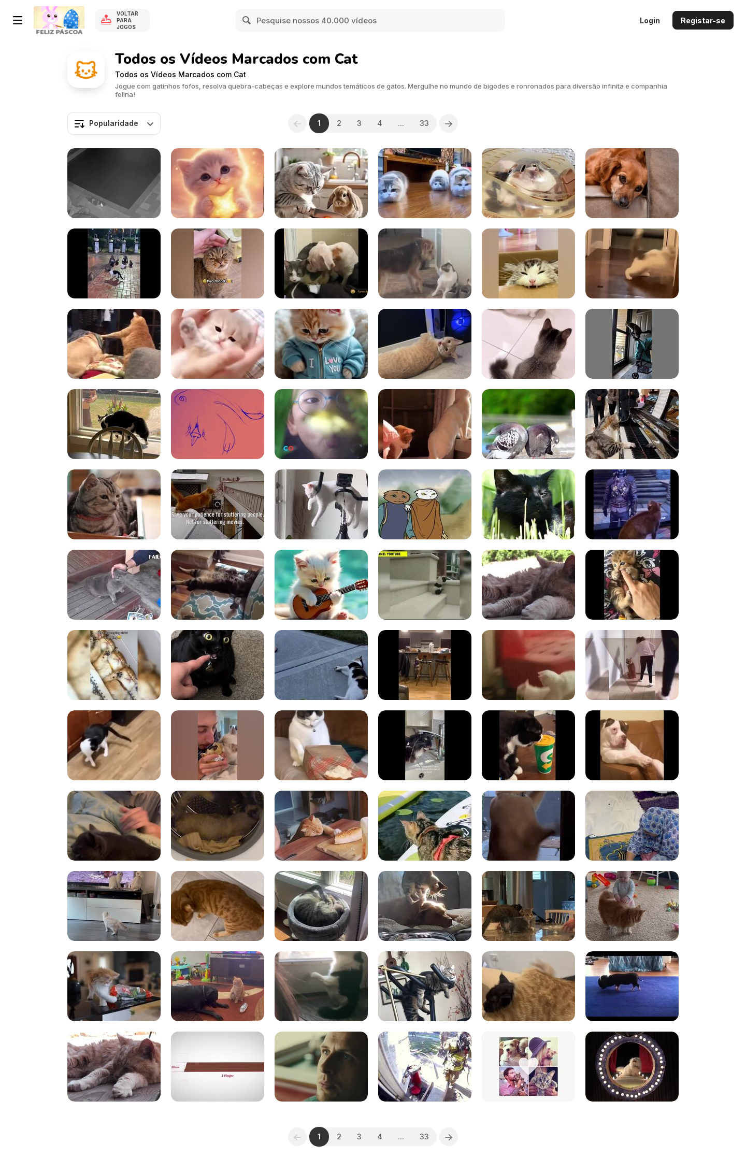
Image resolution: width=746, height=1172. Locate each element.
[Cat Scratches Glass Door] (528, 826)
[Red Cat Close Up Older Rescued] (528, 585)
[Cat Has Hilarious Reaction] (217, 665)
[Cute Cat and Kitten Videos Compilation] (114, 665)
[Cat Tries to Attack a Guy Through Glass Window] (114, 424)
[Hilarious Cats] (424, 183)
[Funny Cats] (632, 263)
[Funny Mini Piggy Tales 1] (632, 986)
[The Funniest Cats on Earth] (632, 504)
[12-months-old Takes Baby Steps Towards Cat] (632, 906)
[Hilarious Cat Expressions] (424, 665)
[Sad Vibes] (321, 585)
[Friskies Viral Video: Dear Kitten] (114, 504)
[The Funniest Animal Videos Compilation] (321, 745)
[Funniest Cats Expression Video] (528, 745)
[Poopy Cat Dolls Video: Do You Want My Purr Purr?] (632, 1067)
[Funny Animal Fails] (528, 424)
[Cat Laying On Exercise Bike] (424, 986)
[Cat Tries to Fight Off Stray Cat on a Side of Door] (321, 986)
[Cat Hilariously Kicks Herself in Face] (321, 906)
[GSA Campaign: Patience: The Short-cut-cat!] (217, 504)
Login (650, 20)
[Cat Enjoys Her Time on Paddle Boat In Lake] (424, 826)
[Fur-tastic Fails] (632, 344)
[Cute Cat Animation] (217, 183)
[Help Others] (321, 183)
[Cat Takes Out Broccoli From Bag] (114, 986)
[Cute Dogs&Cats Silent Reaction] (632, 183)
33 (424, 123)
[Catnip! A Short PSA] (217, 424)
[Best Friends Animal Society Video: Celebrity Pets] (528, 1067)
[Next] (448, 123)
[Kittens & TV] (114, 906)
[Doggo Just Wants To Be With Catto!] (424, 263)
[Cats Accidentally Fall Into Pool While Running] (114, 183)
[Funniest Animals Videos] (217, 263)
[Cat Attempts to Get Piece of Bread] (321, 826)
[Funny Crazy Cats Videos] (528, 665)
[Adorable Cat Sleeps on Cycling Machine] (321, 504)
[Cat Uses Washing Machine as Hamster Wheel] (217, 826)
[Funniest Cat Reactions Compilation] (217, 745)
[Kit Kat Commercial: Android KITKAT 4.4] (217, 1067)
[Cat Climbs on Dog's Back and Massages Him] (424, 906)
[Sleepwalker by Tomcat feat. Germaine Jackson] (424, 504)
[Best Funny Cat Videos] (632, 585)
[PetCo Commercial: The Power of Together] (321, 424)
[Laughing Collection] (424, 585)
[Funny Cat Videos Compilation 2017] (114, 585)
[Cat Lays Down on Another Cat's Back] (528, 986)
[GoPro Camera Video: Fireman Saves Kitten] (424, 1067)
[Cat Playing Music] (632, 424)
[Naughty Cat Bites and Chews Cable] (424, 344)
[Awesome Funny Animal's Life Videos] (632, 745)
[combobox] (114, 123)
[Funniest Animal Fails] (632, 665)
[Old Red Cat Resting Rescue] (114, 1067)
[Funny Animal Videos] (424, 424)
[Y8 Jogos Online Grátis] (59, 20)
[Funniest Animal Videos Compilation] (114, 263)
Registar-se (703, 20)
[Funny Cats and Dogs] (321, 665)
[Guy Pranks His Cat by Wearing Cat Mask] (114, 826)
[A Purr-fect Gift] (321, 344)
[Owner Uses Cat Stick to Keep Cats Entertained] (528, 344)
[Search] (247, 20)
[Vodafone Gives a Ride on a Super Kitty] (321, 1067)
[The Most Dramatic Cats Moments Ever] (528, 263)
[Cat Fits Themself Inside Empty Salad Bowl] (528, 906)
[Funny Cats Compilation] (321, 263)
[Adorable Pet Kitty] (632, 826)
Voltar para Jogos (127, 20)
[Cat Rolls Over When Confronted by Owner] (217, 906)
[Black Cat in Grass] (528, 504)
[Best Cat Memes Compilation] (424, 745)
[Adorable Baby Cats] (217, 344)
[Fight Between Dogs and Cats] (114, 344)
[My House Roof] (528, 183)
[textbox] (114, 123)
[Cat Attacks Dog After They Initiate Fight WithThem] (217, 986)
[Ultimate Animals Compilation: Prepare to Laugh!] (217, 585)
